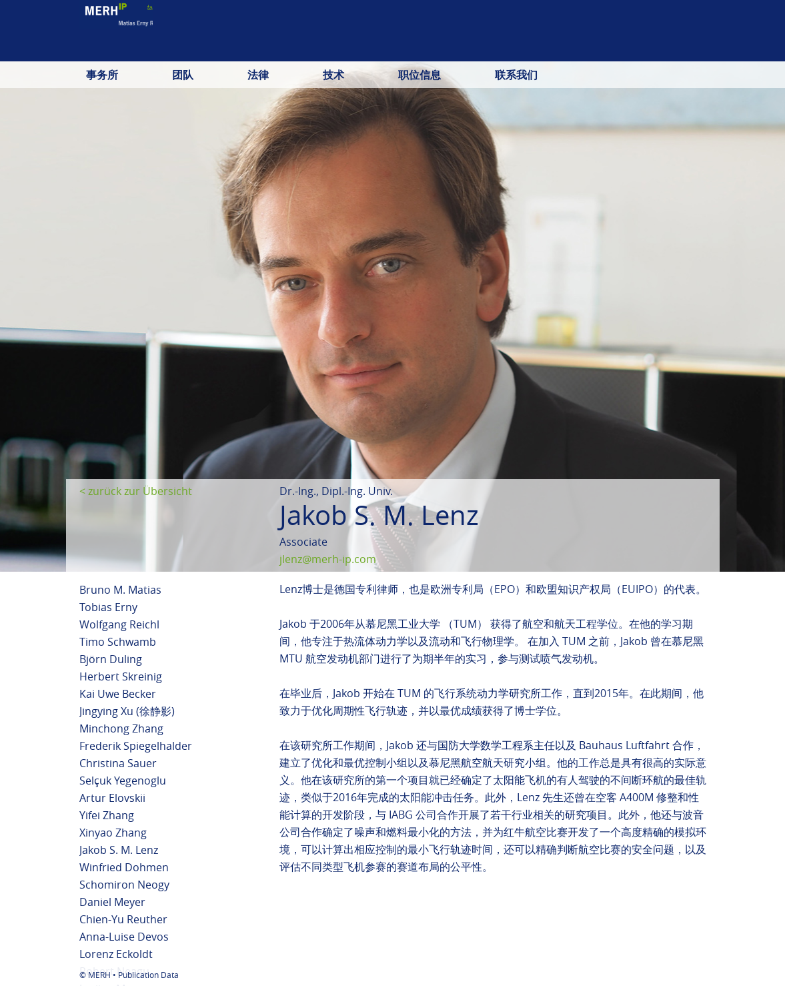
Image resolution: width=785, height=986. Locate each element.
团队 (182, 74)
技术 (333, 74)
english (604, 50)
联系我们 (516, 74)
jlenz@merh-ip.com (327, 559)
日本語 (654, 50)
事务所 (102, 74)
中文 (695, 50)
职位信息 (419, 74)
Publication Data (148, 974)
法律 (258, 74)
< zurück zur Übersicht (135, 491)
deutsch (550, 50)
